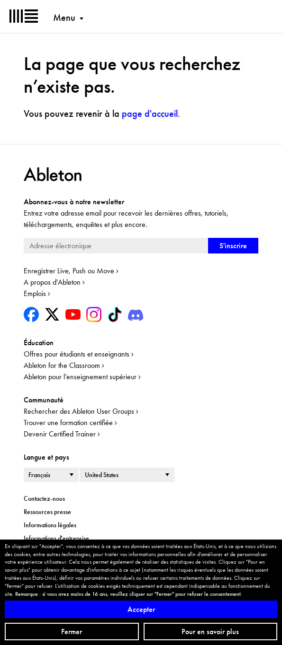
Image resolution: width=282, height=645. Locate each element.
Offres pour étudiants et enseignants (76, 354)
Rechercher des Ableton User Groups (79, 411)
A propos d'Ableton (52, 282)
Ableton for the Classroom (62, 365)
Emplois (35, 293)
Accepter (141, 609)
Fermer (71, 631)
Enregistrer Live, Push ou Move (69, 271)
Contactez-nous (44, 498)
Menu (64, 17)
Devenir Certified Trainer (60, 434)
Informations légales (50, 525)
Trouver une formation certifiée (68, 422)
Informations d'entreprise (56, 538)
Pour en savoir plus (210, 631)
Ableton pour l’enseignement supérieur (80, 377)
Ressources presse (47, 511)
